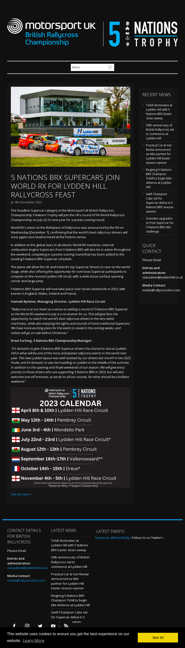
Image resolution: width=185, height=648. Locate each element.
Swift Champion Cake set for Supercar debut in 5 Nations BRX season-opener (160, 203)
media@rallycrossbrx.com (161, 290)
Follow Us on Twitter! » (148, 537)
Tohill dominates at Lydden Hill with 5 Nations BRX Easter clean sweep (159, 111)
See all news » (21, 494)
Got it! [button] (158, 637)
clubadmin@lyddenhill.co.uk (162, 277)
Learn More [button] (33, 640)
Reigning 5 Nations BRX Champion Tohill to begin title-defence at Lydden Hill (159, 178)
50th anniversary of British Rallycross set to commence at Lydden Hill (160, 131)
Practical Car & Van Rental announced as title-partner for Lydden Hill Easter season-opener (159, 154)
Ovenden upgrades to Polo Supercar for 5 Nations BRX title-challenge (160, 225)
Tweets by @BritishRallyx (113, 537)
